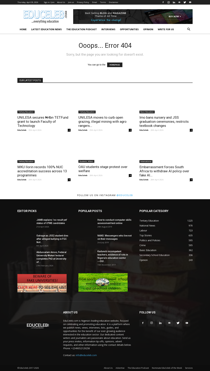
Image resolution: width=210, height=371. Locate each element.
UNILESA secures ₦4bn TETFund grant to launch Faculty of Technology (42, 122)
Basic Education (147, 112)
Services (189, 368)
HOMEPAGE (115, 65)
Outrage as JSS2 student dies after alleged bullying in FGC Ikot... (52, 239)
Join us (71, 2)
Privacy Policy (83, 2)
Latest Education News (46, 29)
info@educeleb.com (86, 355)
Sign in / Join (49, 2)
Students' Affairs (86, 161)
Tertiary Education (26, 112)
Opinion (148, 29)
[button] (189, 29)
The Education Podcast (81, 29)
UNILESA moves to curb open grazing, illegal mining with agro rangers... (102, 122)
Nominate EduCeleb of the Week (167, 368)
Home (23, 29)
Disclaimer (113, 2)
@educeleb (124, 195)
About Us (61, 2)
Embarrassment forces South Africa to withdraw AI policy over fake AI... (164, 171)
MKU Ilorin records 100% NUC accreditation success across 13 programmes (42, 171)
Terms (103, 2)
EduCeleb (21, 130)
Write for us (166, 29)
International (145, 161)
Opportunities (129, 29)
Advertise (120, 368)
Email (94, 2)
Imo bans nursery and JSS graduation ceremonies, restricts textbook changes (164, 122)
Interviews (108, 29)
